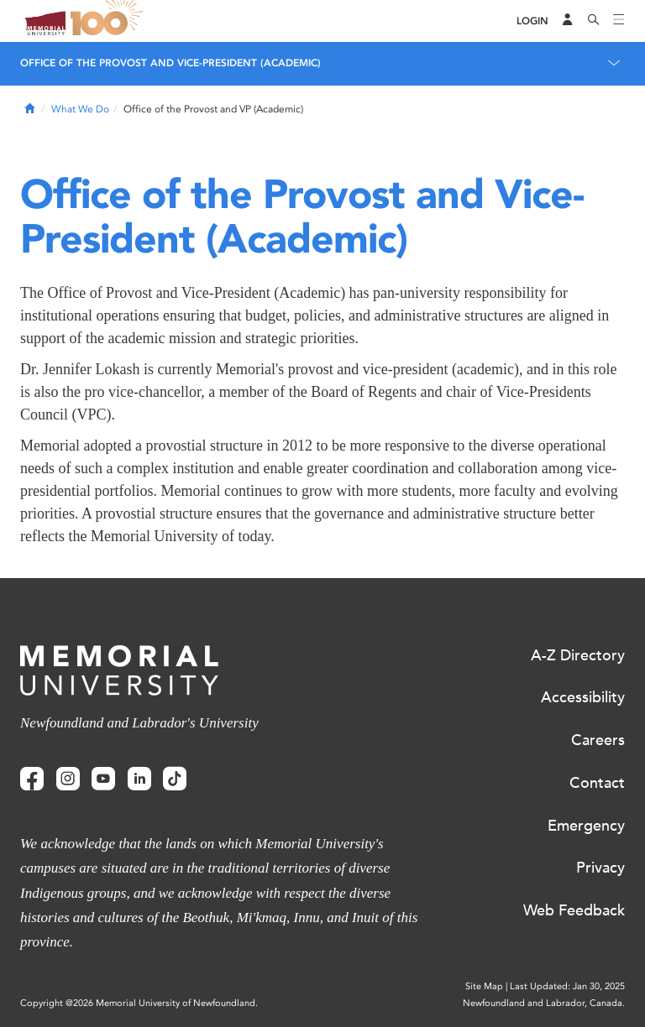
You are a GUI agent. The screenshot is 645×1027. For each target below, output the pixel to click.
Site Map (484, 986)
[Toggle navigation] (619, 21)
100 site (109, 21)
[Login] (532, 21)
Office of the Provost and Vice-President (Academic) (170, 63)
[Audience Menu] (568, 21)
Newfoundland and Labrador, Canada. (544, 1003)
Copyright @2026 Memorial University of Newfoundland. (139, 1003)
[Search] (594, 21)
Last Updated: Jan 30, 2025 (567, 986)
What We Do (80, 109)
